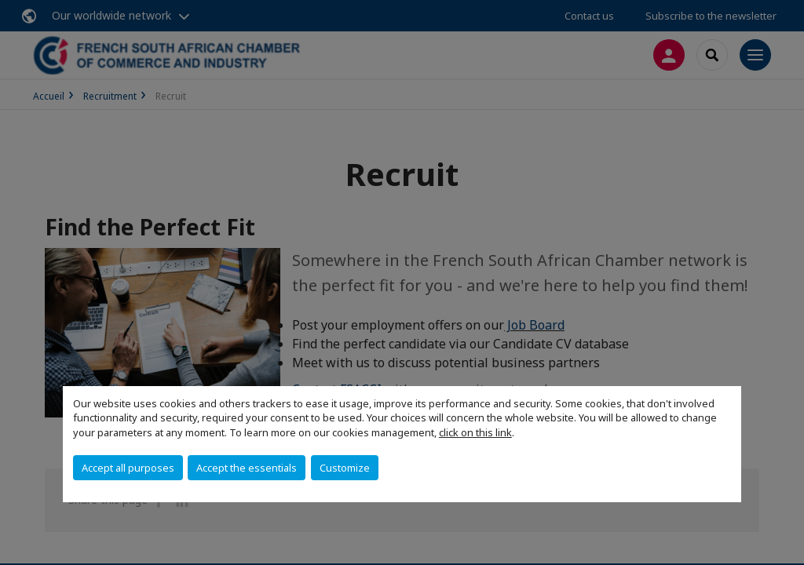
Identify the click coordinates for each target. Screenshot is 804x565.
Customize (345, 468)
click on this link (475, 432)
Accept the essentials (246, 468)
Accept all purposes (128, 468)
